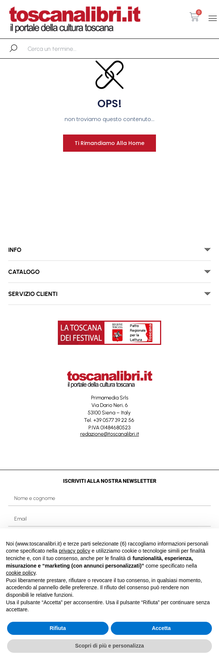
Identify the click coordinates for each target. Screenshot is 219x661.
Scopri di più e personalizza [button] (109, 646)
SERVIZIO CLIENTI (32, 293)
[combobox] (66, 49)
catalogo (24, 271)
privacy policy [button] (74, 551)
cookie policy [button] (20, 573)
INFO (14, 249)
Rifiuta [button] (58, 628)
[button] (213, 18)
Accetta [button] (161, 628)
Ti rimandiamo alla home (109, 143)
